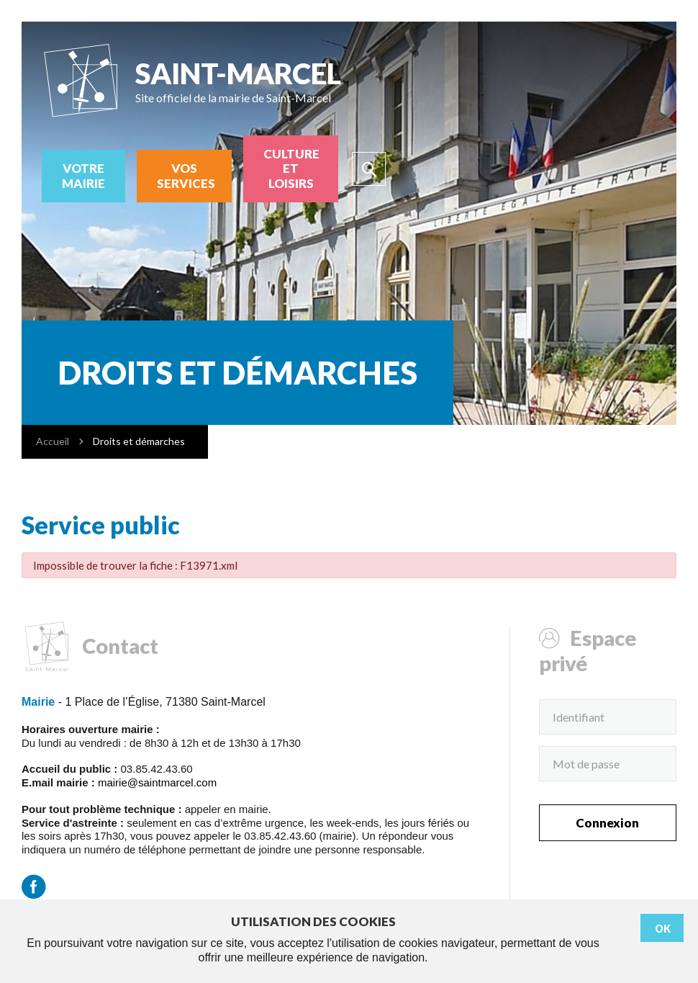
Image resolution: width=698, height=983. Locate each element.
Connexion (607, 822)
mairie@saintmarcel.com (157, 782)
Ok (663, 929)
